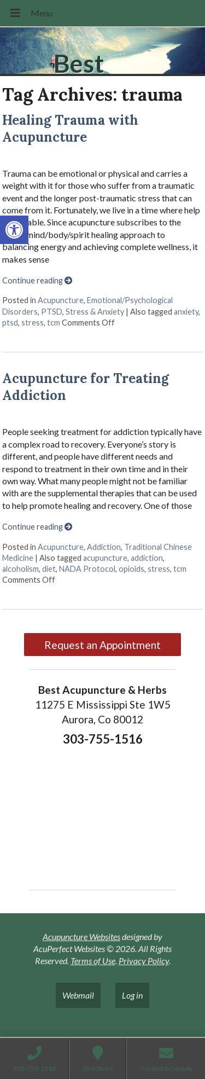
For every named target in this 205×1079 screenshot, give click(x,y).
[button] (14, 230)
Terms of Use (93, 960)
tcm (53, 322)
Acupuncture (61, 300)
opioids (131, 568)
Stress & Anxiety (95, 311)
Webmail (78, 995)
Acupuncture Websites (81, 936)
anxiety (186, 311)
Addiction (104, 547)
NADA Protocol (87, 568)
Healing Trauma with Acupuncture (70, 129)
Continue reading (37, 280)
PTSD (51, 311)
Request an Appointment (102, 645)
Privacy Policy (144, 960)
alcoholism (20, 568)
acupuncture (105, 557)
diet (49, 568)
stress (32, 322)
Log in (132, 995)
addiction (147, 557)
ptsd (10, 322)
